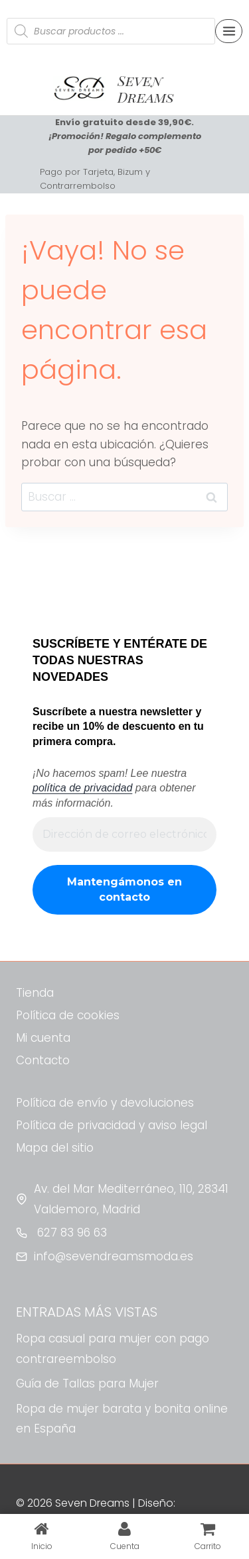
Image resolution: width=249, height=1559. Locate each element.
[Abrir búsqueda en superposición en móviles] (111, 31)
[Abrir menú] (228, 30)
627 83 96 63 (70, 1232)
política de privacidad (82, 787)
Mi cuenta (43, 1038)
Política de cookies (68, 1015)
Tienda (35, 993)
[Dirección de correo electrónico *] (124, 834)
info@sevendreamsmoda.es (113, 1256)
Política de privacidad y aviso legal (111, 1125)
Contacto (43, 1060)
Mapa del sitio (55, 1148)
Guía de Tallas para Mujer (87, 1383)
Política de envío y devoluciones (105, 1103)
